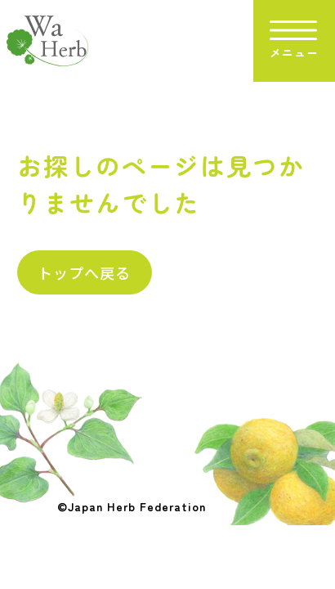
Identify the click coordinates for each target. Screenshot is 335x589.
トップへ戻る (84, 272)
